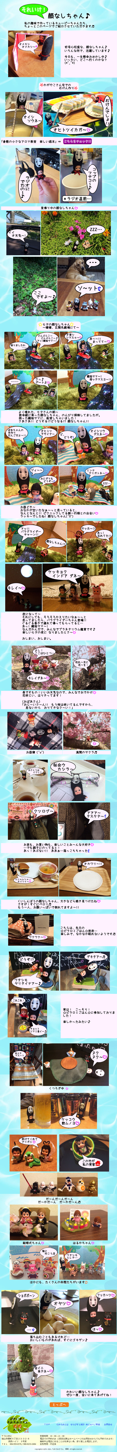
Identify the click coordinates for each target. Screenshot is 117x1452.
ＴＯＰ (47, 1424)
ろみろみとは (62, 1424)
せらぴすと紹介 (77, 1424)
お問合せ (108, 1424)
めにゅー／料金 (93, 1424)
